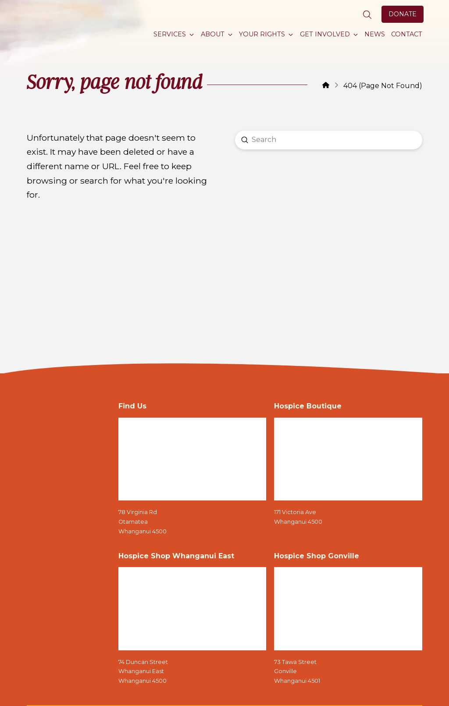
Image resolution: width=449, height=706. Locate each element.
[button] (367, 15)
